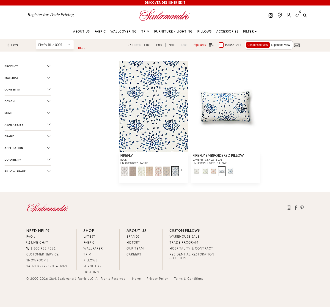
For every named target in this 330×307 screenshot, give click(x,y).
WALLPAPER (93, 248)
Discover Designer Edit (165, 3)
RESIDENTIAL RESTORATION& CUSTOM (192, 256)
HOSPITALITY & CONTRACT (191, 248)
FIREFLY (126, 155)
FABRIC (89, 242)
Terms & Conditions (189, 278)
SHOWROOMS (37, 260)
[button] (305, 16)
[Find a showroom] (280, 15)
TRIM (87, 254)
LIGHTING (91, 272)
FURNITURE (92, 266)
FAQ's (30, 236)
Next (172, 45)
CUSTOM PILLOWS (185, 230)
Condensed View (258, 45)
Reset (82, 48)
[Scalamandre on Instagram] (271, 16)
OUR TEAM (135, 248)
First (146, 45)
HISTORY (133, 242)
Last (184, 45)
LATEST (89, 236)
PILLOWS (90, 260)
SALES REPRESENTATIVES (46, 266)
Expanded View (280, 45)
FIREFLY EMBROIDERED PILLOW (218, 155)
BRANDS (133, 236)
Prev (159, 45)
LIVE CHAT (39, 242)
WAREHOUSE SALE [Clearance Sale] (185, 236)
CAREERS (133, 254)
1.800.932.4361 (43, 248)
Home (136, 278)
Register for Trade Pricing (50, 15)
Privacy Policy (157, 278)
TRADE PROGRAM (184, 242)
